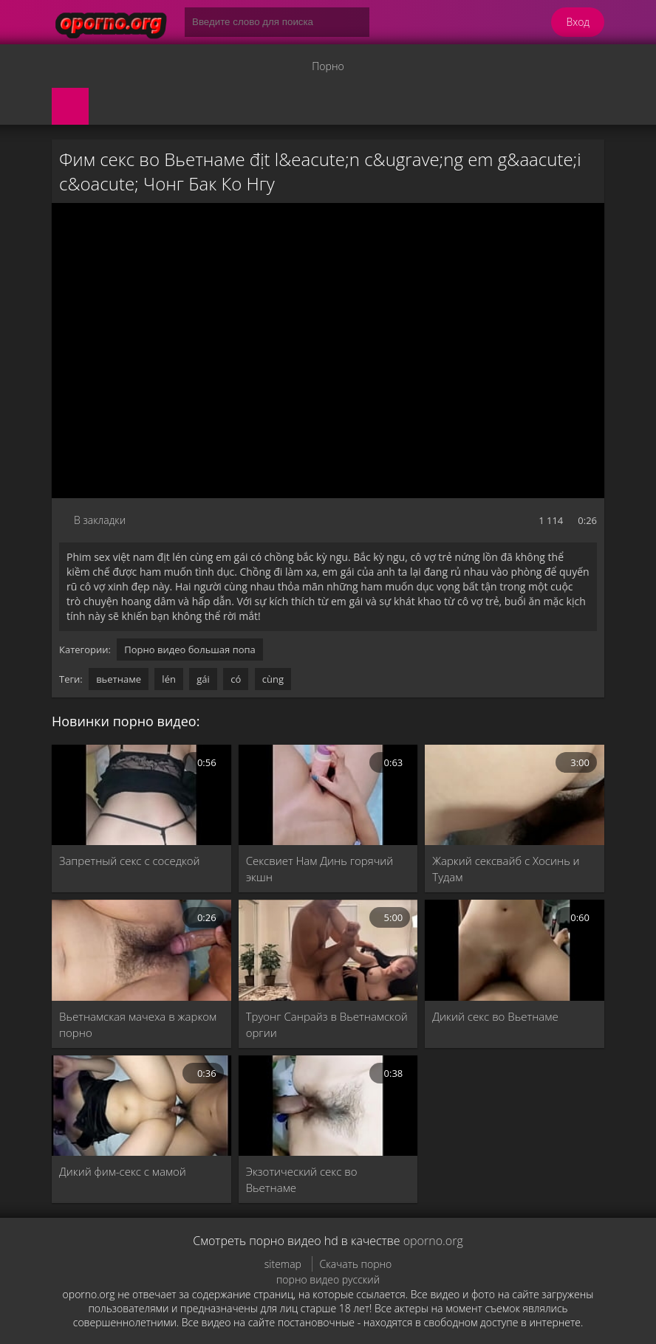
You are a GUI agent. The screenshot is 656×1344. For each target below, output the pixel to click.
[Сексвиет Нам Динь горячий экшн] (328, 795)
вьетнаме (118, 679)
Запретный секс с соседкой (129, 860)
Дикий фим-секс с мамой (122, 1171)
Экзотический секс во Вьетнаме (302, 1179)
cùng (273, 679)
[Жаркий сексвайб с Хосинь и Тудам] (514, 795)
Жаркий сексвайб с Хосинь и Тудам (505, 868)
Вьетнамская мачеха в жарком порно (137, 1024)
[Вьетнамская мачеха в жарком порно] (141, 950)
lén (169, 679)
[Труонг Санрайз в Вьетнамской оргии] (328, 950)
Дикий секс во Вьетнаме (495, 1016)
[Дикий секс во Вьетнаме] (514, 950)
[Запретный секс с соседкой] (141, 795)
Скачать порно (356, 1264)
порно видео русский (328, 1279)
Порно (328, 66)
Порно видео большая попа (190, 649)
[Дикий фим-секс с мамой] (141, 1105)
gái (203, 679)
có (235, 679)
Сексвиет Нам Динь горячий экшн (320, 868)
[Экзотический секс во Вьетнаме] (328, 1105)
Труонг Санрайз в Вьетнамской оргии (327, 1024)
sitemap (282, 1264)
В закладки (100, 520)
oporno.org (433, 1241)
